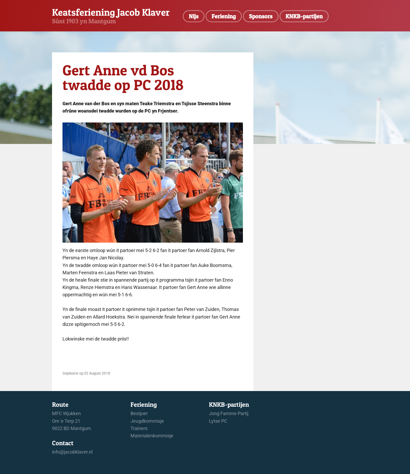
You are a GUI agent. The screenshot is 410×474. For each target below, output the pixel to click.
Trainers (138, 428)
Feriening (224, 16)
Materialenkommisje (151, 435)
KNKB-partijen (304, 16)
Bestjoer (139, 413)
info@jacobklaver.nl (72, 452)
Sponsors (260, 16)
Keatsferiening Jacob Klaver (110, 12)
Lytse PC (218, 421)
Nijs (193, 16)
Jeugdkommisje (147, 421)
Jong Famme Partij (228, 413)
